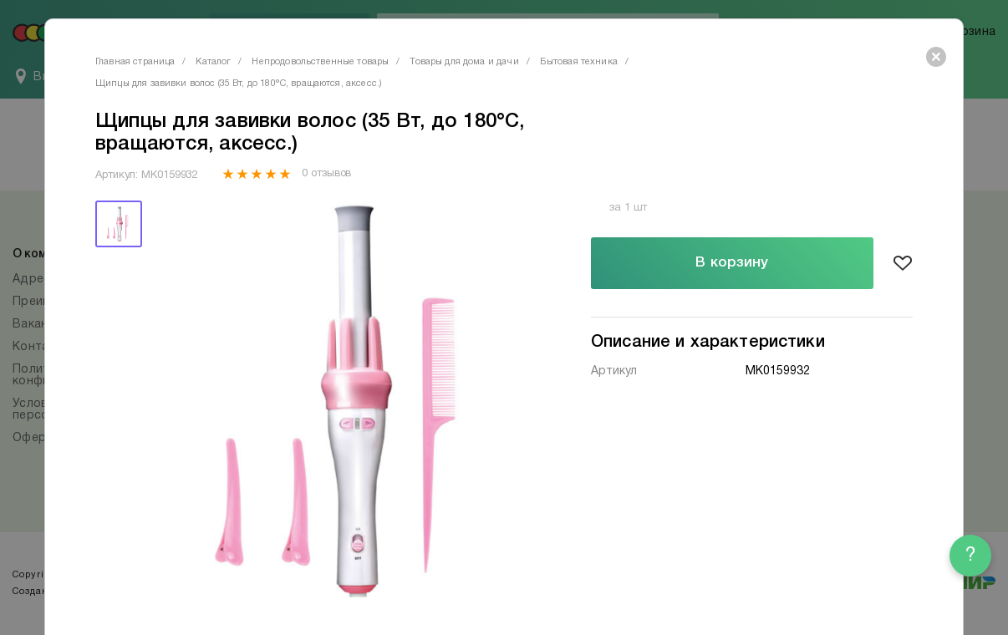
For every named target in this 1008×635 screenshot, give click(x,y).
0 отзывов (326, 174)
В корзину (731, 263)
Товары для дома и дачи (464, 62)
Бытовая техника (579, 62)
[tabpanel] (348, 399)
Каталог (213, 62)
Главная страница (135, 62)
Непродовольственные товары (320, 62)
